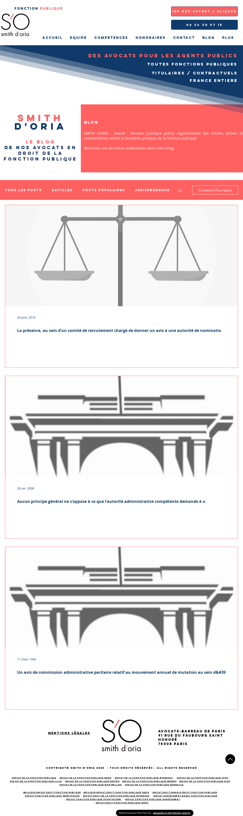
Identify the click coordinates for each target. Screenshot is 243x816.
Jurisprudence (152, 190)
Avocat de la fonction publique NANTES (92, 781)
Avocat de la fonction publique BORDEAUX (144, 778)
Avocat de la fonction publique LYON (202, 778)
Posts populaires (104, 190)
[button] (180, 190)
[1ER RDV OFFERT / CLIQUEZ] (204, 11)
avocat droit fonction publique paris (122, 803)
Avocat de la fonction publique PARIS (86, 778)
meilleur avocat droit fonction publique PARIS (116, 792)
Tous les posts (23, 190)
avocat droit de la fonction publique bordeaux (116, 796)
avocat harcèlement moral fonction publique (185, 796)
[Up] (230, 759)
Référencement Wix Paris (134, 813)
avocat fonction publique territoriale (52, 796)
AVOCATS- (170, 731)
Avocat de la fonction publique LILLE (36, 781)
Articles (62, 190)
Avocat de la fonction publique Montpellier (91, 785)
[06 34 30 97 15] (204, 25)
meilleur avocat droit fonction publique (52, 792)
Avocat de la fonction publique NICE (204, 781)
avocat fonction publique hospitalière (93, 799)
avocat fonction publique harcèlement (152, 799)
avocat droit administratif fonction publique (184, 792)
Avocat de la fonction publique (34, 778)
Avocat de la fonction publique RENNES (149, 781)
